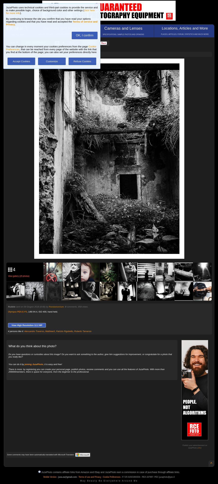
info (199, 448)
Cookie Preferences (111, 477)
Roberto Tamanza (82, 331)
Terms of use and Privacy (90, 477)
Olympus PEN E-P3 (17, 311)
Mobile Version (50, 477)
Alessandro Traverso (34, 331)
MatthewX (50, 331)
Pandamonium (56, 306)
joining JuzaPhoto (34, 364)
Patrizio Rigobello (64, 331)
